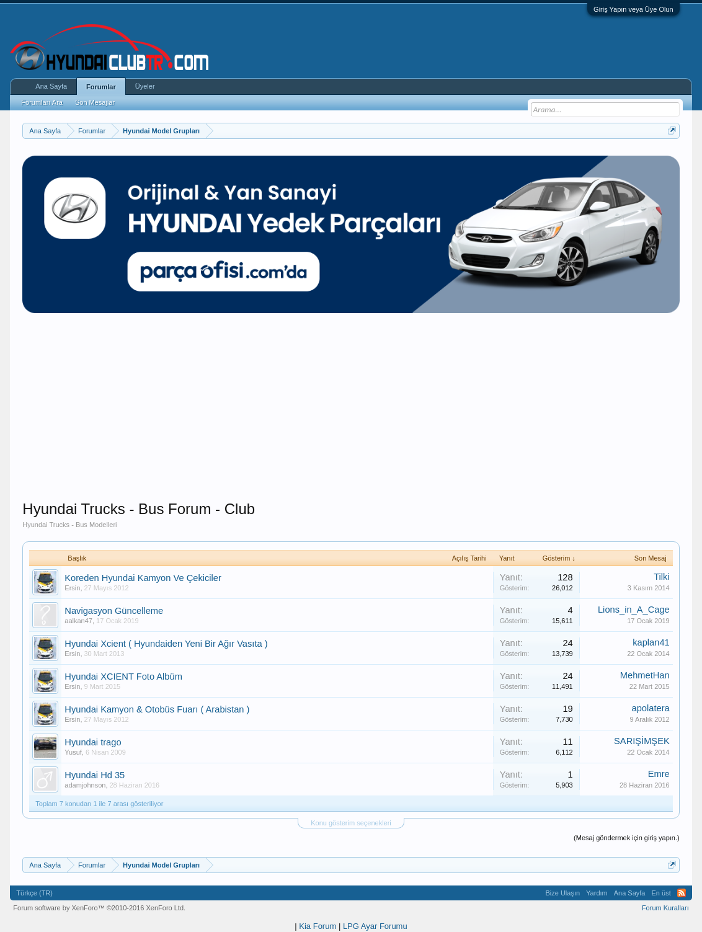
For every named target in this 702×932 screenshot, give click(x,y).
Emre (659, 774)
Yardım (597, 893)
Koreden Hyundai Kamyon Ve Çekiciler (142, 578)
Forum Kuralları (665, 908)
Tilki (662, 577)
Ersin (72, 588)
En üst (661, 893)
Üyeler (145, 86)
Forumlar (101, 87)
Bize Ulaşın (562, 893)
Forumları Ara (42, 102)
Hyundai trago (92, 742)
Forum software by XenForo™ (99, 908)
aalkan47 (78, 620)
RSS (681, 893)
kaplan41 (651, 642)
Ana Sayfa (51, 86)
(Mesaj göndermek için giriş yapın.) (627, 837)
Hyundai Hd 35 (94, 775)
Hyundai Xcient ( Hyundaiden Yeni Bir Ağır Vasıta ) (165, 644)
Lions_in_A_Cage (634, 610)
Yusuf (73, 752)
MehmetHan (645, 675)
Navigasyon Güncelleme (113, 611)
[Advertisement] (351, 413)
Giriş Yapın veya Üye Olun (633, 9)
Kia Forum (317, 926)
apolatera (651, 708)
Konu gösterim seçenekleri (351, 823)
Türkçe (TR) (34, 893)
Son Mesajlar (95, 102)
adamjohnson (84, 785)
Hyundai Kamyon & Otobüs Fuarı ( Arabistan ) (156, 709)
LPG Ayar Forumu (375, 926)
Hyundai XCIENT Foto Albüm (123, 676)
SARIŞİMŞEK (642, 741)
